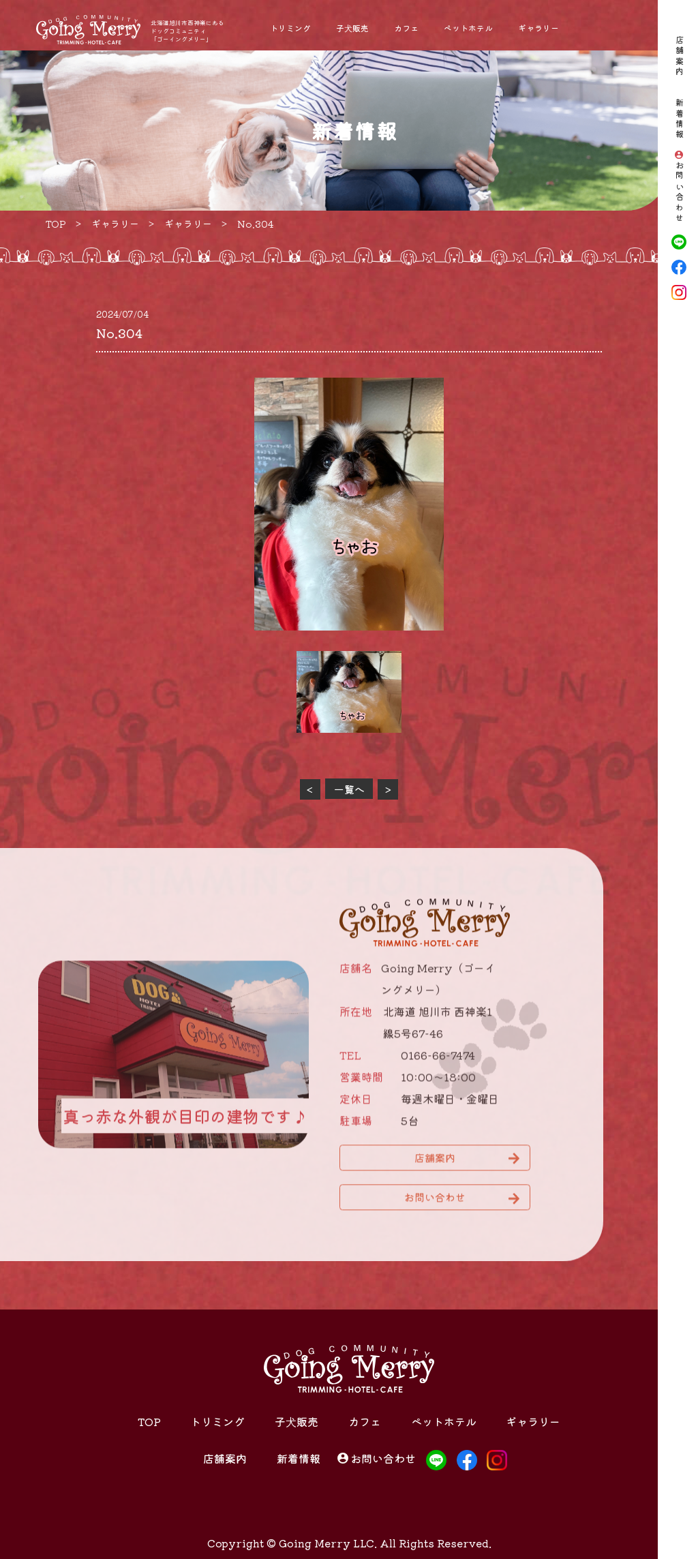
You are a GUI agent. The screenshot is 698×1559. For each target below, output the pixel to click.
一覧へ (349, 789)
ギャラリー (538, 27)
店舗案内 (679, 56)
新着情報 (679, 119)
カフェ (406, 27)
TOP (149, 1421)
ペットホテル (468, 27)
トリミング (290, 27)
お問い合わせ (679, 192)
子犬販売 (352, 27)
